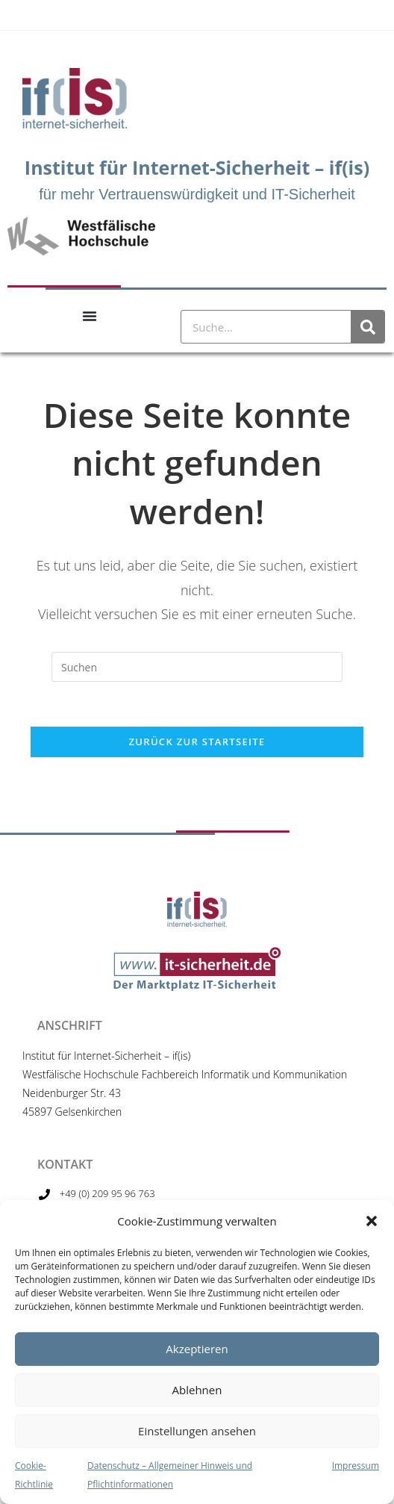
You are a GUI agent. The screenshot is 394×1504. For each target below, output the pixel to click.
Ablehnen (197, 1389)
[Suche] (367, 327)
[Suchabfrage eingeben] (197, 667)
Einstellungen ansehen (197, 1430)
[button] (371, 1221)
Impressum (355, 1465)
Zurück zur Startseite (197, 741)
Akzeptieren (197, 1348)
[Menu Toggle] (89, 315)
